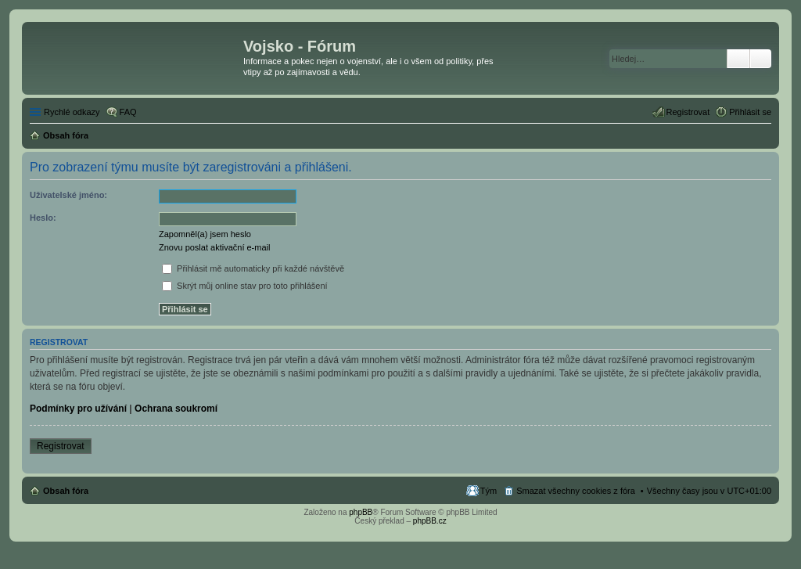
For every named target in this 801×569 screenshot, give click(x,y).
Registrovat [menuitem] (688, 112)
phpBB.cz (430, 521)
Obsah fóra (65, 490)
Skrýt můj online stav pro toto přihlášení (245, 285)
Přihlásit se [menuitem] (750, 112)
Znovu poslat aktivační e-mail (214, 247)
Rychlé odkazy (72, 112)
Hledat (738, 58)
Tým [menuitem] (488, 490)
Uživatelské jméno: (68, 195)
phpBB (360, 512)
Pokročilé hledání (760, 58)
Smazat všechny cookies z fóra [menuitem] (575, 490)
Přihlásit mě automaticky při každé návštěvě (253, 268)
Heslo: (43, 217)
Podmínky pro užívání (78, 408)
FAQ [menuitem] (128, 112)
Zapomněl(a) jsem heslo (205, 234)
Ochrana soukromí (176, 408)
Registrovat (60, 446)
